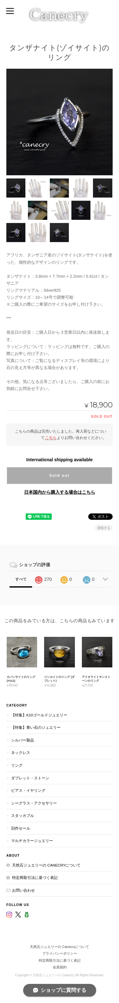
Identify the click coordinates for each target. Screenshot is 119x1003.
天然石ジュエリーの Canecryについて (46, 865)
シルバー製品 (22, 740)
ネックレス (20, 752)
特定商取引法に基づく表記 (35, 877)
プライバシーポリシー (59, 953)
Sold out (59, 475)
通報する (103, 528)
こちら (50, 437)
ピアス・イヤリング (28, 790)
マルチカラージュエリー (32, 841)
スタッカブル (22, 815)
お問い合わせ (23, 890)
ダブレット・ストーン (30, 778)
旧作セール (20, 828)
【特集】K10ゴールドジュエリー (39, 715)
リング (17, 765)
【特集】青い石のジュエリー (36, 727)
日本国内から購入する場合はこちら (59, 492)
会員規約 (60, 967)
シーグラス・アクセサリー (34, 803)
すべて (21, 579)
